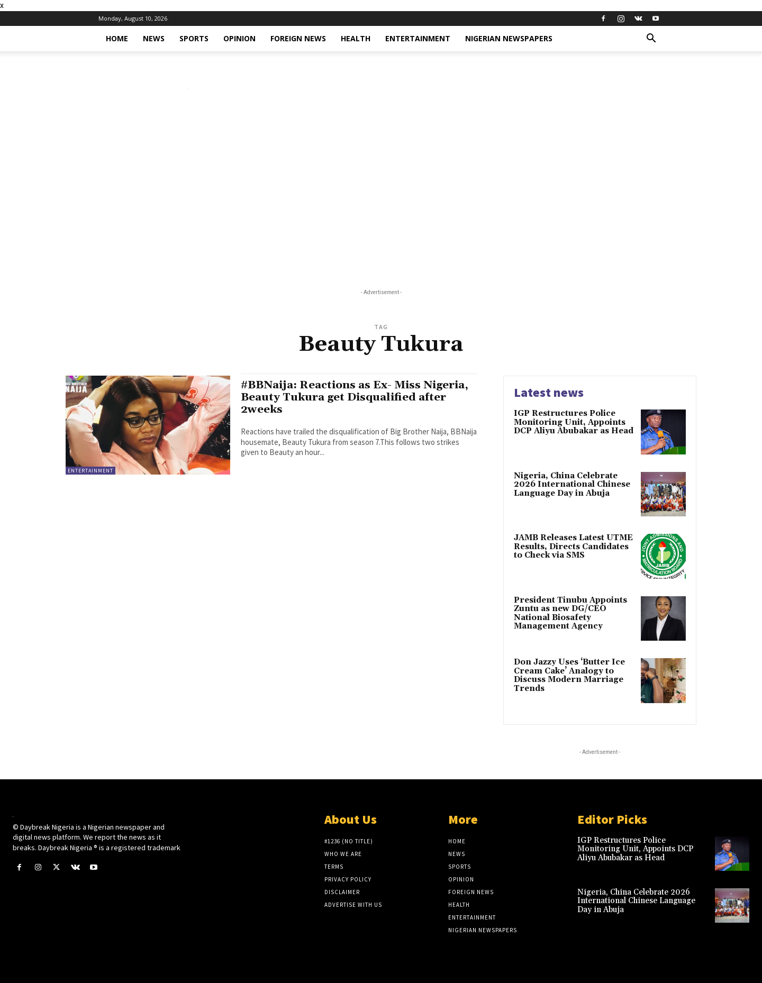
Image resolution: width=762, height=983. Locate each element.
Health (355, 38)
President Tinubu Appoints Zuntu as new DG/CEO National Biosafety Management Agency (570, 613)
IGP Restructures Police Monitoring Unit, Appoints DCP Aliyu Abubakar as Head (573, 422)
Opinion (239, 38)
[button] (651, 39)
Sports (193, 38)
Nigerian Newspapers (508, 38)
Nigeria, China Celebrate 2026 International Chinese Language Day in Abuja (572, 484)
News (154, 38)
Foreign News (298, 38)
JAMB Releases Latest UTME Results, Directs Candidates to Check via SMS (573, 546)
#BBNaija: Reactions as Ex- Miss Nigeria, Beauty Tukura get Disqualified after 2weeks (357, 397)
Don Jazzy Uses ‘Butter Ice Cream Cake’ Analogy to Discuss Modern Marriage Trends (569, 675)
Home (117, 38)
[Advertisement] (381, 191)
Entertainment (417, 38)
